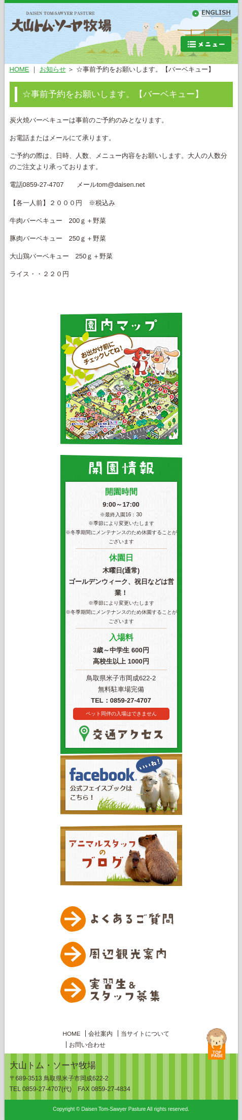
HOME (19, 69)
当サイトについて (145, 1033)
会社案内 (100, 1033)
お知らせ (53, 69)
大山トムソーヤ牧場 (60, 33)
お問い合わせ (87, 1044)
